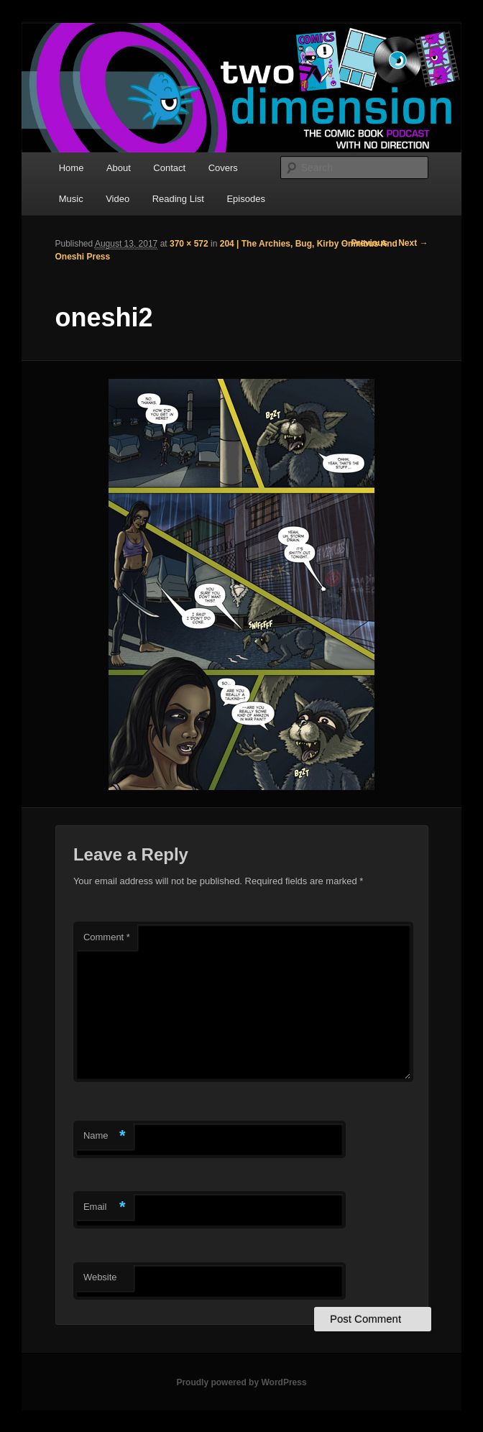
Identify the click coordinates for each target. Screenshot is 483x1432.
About (118, 167)
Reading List (178, 198)
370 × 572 (189, 244)
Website (100, 1277)
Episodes (245, 198)
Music (71, 198)
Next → (413, 243)
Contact (169, 167)
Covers (223, 167)
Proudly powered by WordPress (241, 1382)
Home (71, 167)
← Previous (363, 243)
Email (104, 1207)
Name (104, 1136)
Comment (106, 937)
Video (117, 198)
